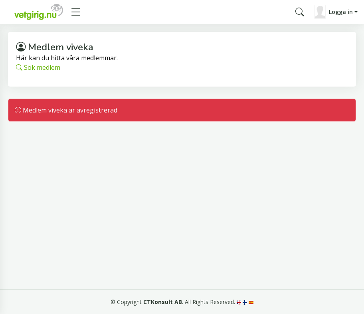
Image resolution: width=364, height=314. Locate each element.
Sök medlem (38, 67)
